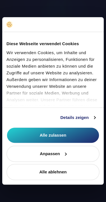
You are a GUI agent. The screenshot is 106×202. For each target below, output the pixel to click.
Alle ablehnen (53, 172)
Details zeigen (74, 117)
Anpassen (53, 153)
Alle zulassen (53, 135)
